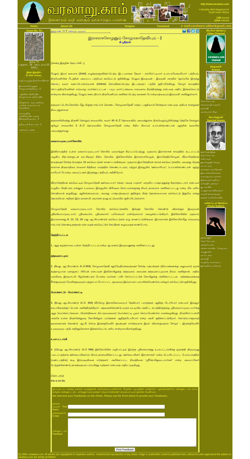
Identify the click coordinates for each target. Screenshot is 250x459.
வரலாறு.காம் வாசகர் (211, 176)
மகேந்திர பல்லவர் (210, 183)
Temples (129, 26)
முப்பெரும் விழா (209, 112)
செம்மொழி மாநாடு (210, 105)
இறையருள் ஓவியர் (210, 180)
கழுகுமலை (206, 252)
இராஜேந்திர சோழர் (210, 162)
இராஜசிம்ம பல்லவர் (211, 266)
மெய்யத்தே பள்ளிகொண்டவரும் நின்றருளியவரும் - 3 (29, 116)
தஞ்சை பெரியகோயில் (212, 197)
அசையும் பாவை (27, 130)
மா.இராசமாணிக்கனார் (212, 190)
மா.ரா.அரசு (206, 166)
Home (34, 26)
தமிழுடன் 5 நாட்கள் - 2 (30, 124)
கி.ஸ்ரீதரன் (125, 42)
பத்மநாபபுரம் (207, 244)
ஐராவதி (205, 108)
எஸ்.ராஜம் (206, 159)
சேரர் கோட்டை (208, 101)
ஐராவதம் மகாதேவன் (211, 169)
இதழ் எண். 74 (58, 31)
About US (66, 26)
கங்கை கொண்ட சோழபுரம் (214, 248)
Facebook (163, 26)
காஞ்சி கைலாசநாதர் (210, 194)
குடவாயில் (206, 187)
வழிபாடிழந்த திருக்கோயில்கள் (34, 80)
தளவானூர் (206, 237)
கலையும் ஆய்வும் (77, 31)
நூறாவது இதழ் (208, 152)
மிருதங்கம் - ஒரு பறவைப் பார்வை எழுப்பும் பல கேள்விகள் (31, 105)
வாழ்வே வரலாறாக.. (211, 262)
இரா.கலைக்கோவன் (211, 173)
